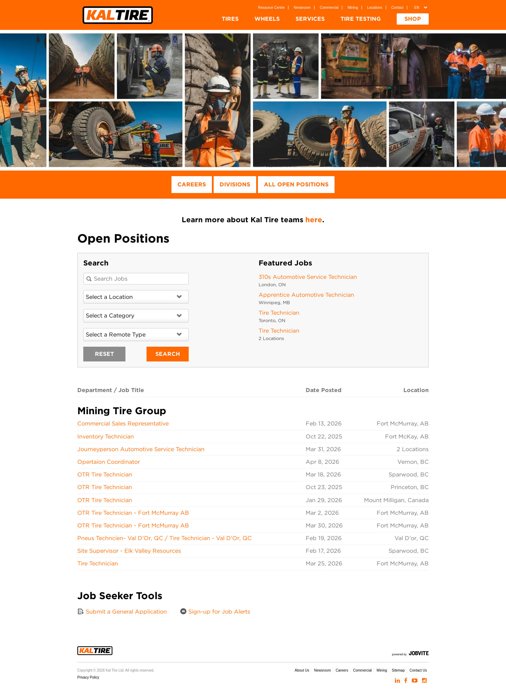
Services (310, 18)
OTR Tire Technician (104, 474)
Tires (230, 18)
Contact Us (418, 670)
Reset (104, 354)
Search (167, 354)
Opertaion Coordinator (108, 461)
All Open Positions (296, 184)
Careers (191, 184)
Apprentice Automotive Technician (306, 294)
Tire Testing (360, 18)
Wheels (267, 18)
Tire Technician (279, 312)
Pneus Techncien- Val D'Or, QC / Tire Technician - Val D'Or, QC (164, 538)
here (313, 219)
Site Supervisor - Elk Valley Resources (129, 550)
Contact (397, 7)
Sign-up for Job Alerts (215, 611)
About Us (302, 670)
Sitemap (398, 670)
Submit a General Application (122, 611)
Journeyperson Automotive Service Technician (141, 449)
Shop (412, 18)
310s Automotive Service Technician (308, 277)
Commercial (329, 7)
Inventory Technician (105, 436)
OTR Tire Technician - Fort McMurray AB (133, 512)
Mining (353, 7)
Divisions (235, 184)
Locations (374, 7)
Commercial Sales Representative (123, 423)
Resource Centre (271, 7)
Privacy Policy (88, 677)
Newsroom (302, 7)
